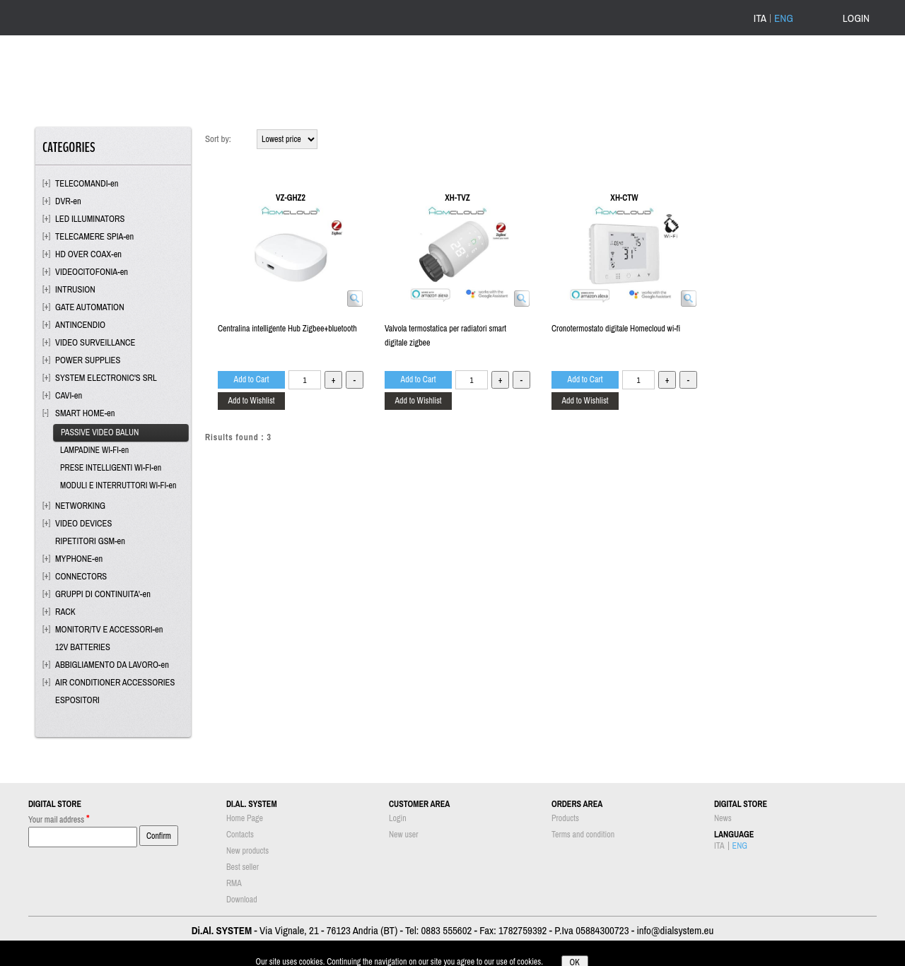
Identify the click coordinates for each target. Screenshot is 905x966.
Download (241, 899)
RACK (65, 612)
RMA (234, 883)
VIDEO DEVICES (83, 523)
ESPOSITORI (77, 700)
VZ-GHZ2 (290, 198)
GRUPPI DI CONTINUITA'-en (103, 594)
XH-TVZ (457, 198)
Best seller (242, 867)
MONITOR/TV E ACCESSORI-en (109, 629)
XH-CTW (624, 198)
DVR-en (68, 201)
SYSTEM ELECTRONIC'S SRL (106, 378)
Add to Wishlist (251, 400)
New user (404, 834)
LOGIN (856, 18)
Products (565, 818)
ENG (783, 18)
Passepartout (471, 959)
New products (247, 850)
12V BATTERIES (82, 647)
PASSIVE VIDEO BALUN (100, 432)
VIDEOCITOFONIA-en (91, 272)
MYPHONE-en (79, 559)
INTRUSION (75, 289)
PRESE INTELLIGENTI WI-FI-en (110, 467)
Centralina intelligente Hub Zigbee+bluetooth (287, 328)
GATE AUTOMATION (89, 307)
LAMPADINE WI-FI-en (94, 450)
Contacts (240, 834)
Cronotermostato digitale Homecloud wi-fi (615, 328)
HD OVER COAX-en (88, 254)
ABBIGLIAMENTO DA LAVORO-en (112, 665)
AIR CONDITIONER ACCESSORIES (115, 682)
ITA (760, 18)
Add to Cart (251, 379)
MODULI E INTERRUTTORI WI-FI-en (118, 485)
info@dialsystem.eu (674, 930)
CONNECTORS (81, 576)
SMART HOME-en (85, 413)
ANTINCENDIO (80, 325)
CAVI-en (68, 395)
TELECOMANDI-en (87, 183)
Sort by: (218, 139)
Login (398, 818)
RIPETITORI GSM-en (90, 541)
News (723, 818)
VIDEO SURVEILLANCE (95, 342)
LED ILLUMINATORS (89, 219)
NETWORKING (80, 506)
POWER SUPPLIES (87, 360)
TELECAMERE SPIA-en (94, 236)
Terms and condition (582, 834)
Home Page (244, 818)
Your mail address (59, 818)
